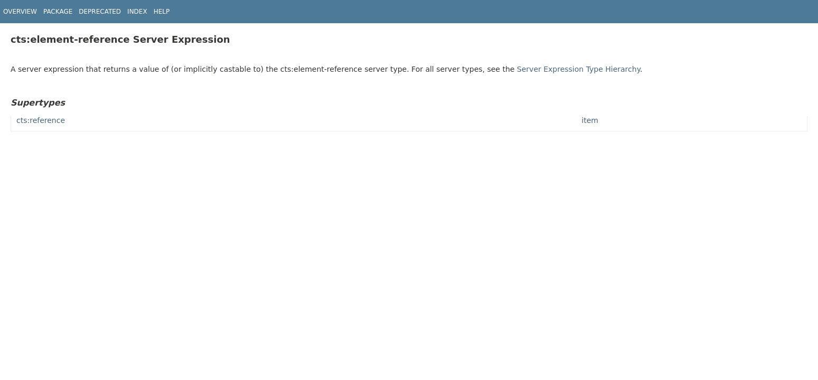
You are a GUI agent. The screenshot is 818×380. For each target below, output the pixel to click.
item (589, 120)
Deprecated (100, 11)
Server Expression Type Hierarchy (578, 69)
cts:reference (40, 120)
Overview (20, 11)
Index (137, 11)
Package (57, 11)
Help (162, 11)
